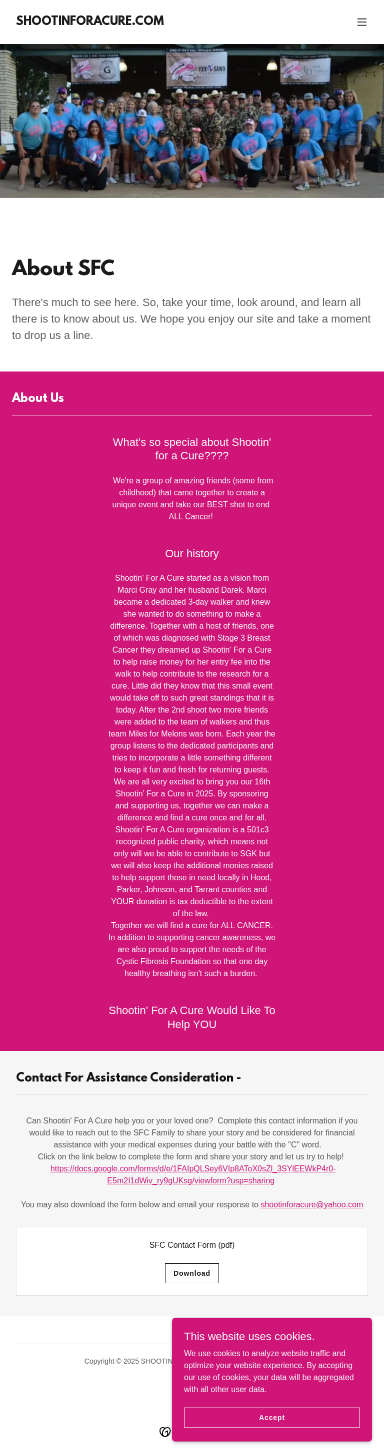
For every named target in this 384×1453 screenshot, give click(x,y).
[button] (362, 22)
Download (192, 1273)
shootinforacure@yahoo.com (311, 1204)
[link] (90, 22)
